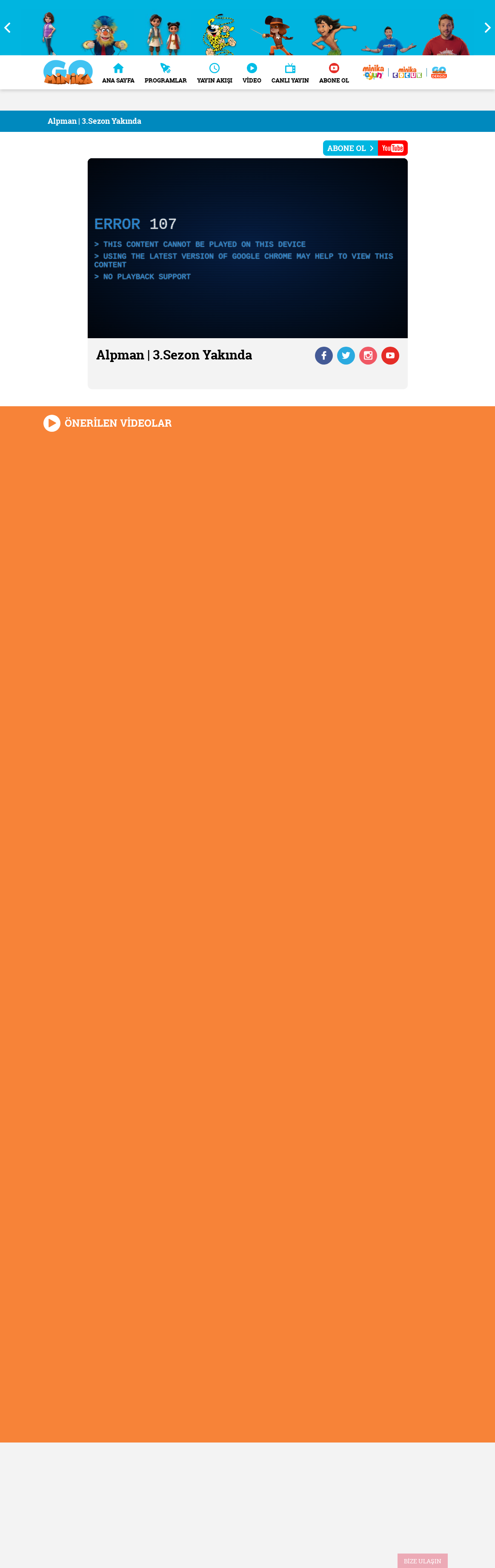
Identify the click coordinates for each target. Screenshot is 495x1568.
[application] (248, 248)
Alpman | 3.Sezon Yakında (94, 121)
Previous (10, 27)
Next (484, 27)
